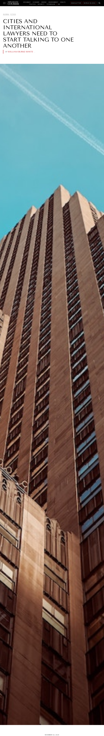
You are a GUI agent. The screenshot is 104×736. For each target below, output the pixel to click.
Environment (53, 2)
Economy (36, 2)
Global (6, 14)
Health (63, 2)
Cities (13, 14)
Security (41, 4)
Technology (50, 4)
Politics (32, 4)
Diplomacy (27, 2)
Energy (44, 2)
